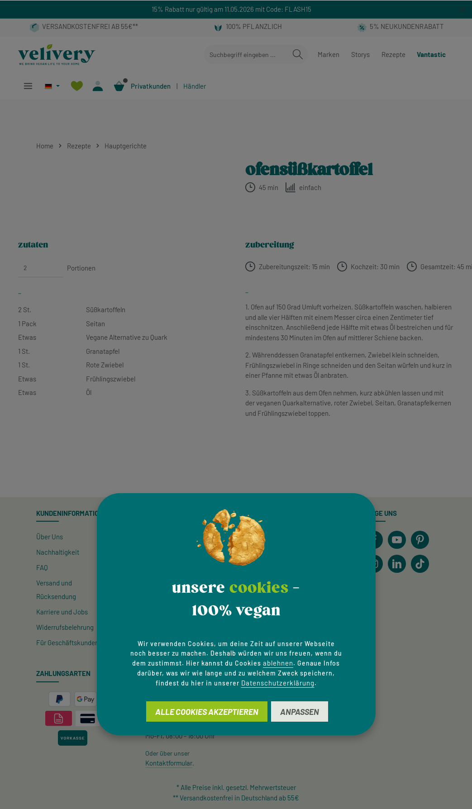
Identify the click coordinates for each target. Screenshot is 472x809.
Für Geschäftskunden (67, 642)
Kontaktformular (168, 763)
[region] (236, 9)
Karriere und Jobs (62, 612)
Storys (360, 54)
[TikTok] (420, 564)
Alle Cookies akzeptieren (206, 712)
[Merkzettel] (76, 86)
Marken (328, 54)
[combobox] (246, 54)
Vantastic (431, 54)
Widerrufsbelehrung (65, 627)
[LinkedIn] (397, 564)
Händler (194, 86)
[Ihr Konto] (98, 86)
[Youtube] (397, 540)
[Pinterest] (420, 540)
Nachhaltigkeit (57, 552)
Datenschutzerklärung (278, 683)
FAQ (42, 567)
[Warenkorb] (119, 86)
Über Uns (49, 537)
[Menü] (28, 86)
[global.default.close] (463, 8)
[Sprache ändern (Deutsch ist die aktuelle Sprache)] (52, 86)
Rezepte (393, 54)
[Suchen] (297, 54)
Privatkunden (151, 86)
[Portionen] (40, 267)
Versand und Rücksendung (56, 589)
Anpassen (299, 712)
